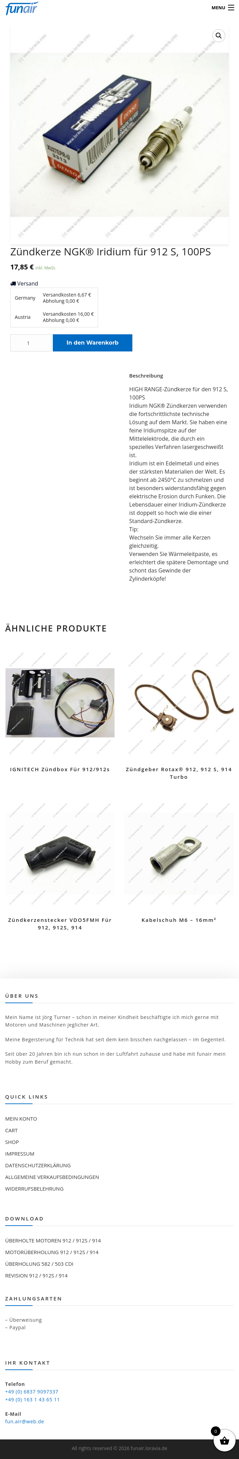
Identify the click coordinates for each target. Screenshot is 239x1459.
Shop (12, 1141)
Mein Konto (21, 1118)
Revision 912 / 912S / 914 (36, 1275)
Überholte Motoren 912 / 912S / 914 (53, 1240)
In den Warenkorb (93, 342)
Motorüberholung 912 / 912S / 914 (51, 1252)
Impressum (19, 1153)
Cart (11, 1130)
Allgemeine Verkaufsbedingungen (52, 1176)
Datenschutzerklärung (38, 1165)
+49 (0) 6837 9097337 (31, 1391)
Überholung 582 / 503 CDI (39, 1263)
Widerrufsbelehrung (34, 1188)
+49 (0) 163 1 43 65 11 (32, 1399)
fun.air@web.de (24, 1421)
